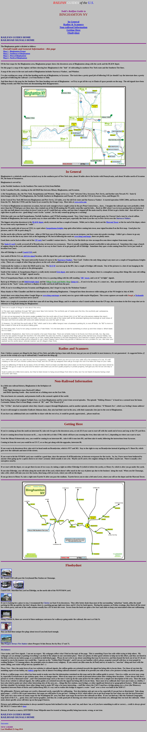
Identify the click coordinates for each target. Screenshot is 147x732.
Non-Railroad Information (73, 381)
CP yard (38, 240)
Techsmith (139, 295)
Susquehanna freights (55, 228)
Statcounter (4, 723)
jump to (74, 282)
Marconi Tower (112, 222)
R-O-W (52, 266)
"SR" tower (84, 278)
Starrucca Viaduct (64, 260)
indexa (30, 670)
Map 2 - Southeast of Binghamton (16, 54)
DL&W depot (37, 222)
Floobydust (74, 32)
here (25, 706)
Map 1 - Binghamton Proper (14, 51)
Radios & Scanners (73, 24)
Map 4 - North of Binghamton (15, 58)
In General (73, 21)
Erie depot (61, 272)
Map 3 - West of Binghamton (14, 56)
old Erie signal (29, 256)
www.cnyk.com (80, 202)
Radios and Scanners (73, 348)
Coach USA (27, 252)
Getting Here (73, 30)
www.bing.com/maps (82, 236)
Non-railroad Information (73, 27)
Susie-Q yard (9, 244)
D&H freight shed (31, 282)
